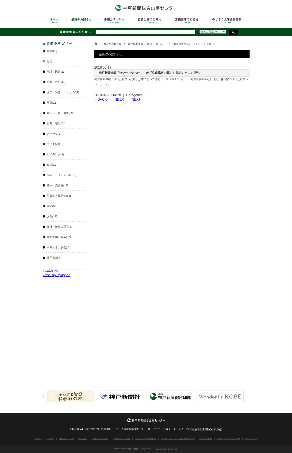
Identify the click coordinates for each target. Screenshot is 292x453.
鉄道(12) (52, 164)
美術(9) (51, 206)
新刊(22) (52, 51)
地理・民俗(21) (56, 71)
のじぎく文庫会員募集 (145, 438)
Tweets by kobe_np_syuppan (57, 273)
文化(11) (52, 216)
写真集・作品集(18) (59, 195)
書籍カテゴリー (66, 438)
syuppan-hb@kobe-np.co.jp (206, 429)
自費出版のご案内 (100, 438)
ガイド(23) (53, 144)
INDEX (119, 99)
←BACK (100, 99)
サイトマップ (251, 438)
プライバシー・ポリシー (228, 438)
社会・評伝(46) (56, 82)
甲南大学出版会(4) (58, 247)
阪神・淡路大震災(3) (59, 226)
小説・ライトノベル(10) (61, 175)
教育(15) (52, 102)
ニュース (50, 438)
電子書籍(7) (54, 257)
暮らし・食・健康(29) (60, 113)
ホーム (37, 438)
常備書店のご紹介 (121, 438)
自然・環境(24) (56, 123)
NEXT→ (138, 99)
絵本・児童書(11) (57, 185)
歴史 (49, 61)
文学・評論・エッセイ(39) (63, 92)
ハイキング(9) (55, 154)
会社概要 (82, 438)
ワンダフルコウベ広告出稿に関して (178, 438)
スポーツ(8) (54, 133)
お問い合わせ (205, 438)
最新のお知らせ (112, 44)
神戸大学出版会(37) (59, 237)
